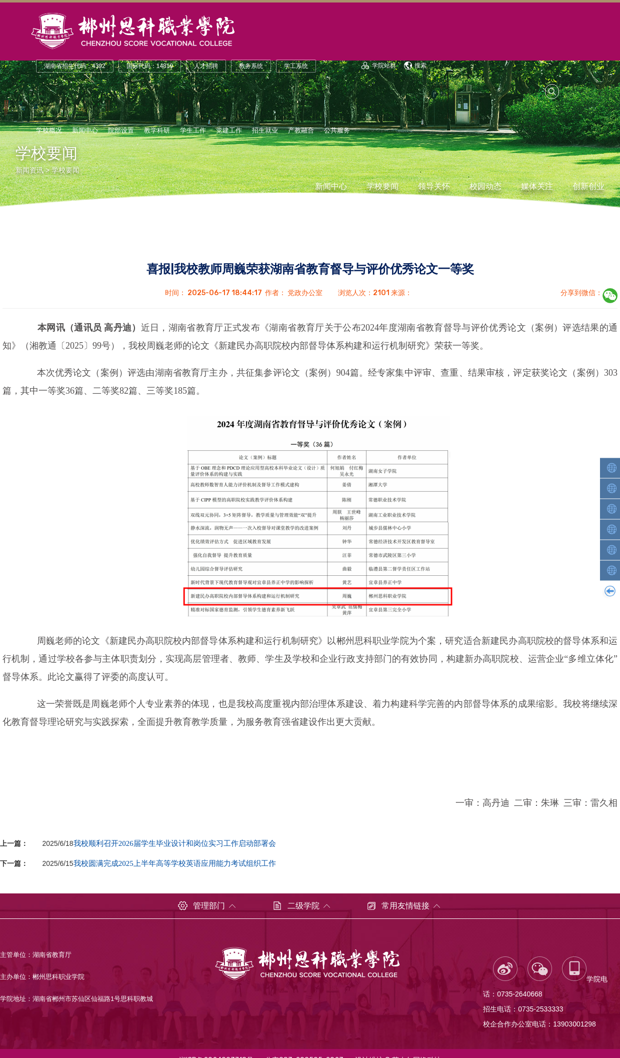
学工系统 (296, 66)
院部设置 (121, 130)
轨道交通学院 (611, 488)
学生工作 (193, 130)
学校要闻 (66, 170)
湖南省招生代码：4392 (75, 66)
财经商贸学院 (611, 550)
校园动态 (486, 186)
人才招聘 (206, 66)
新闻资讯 (30, 170)
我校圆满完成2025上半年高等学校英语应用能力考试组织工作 (175, 863)
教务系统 (251, 66)
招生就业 (265, 130)
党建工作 (229, 130)
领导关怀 (434, 186)
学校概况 (49, 130)
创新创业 (588, 186)
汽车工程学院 (611, 529)
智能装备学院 (611, 509)
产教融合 (301, 130)
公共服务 (337, 130)
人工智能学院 (611, 468)
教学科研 (157, 130)
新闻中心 (85, 130)
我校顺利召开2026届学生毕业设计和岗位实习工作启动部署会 (175, 843)
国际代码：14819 (149, 66)
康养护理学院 (611, 570)
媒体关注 (537, 186)
